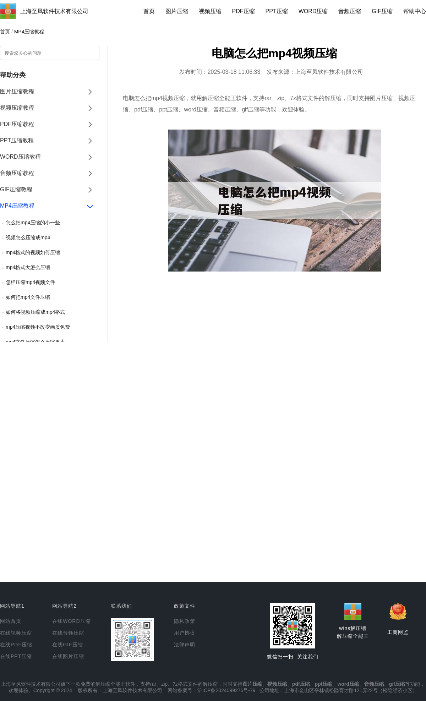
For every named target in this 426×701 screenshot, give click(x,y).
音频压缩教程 (17, 173)
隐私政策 (184, 621)
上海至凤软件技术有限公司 (54, 11)
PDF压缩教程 (17, 124)
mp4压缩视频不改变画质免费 (38, 327)
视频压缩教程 (17, 108)
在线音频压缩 (68, 633)
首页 (149, 11)
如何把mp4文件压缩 (28, 297)
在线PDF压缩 (16, 644)
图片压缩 (176, 11)
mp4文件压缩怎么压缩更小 (35, 342)
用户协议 (184, 633)
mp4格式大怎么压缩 (28, 267)
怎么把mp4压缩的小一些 (33, 222)
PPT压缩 (277, 11)
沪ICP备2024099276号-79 (226, 690)
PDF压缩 (243, 11)
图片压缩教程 (17, 91)
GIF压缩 (382, 11)
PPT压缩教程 (17, 140)
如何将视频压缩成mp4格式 (35, 312)
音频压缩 (349, 11)
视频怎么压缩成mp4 (28, 237)
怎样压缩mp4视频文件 (30, 282)
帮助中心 (414, 11)
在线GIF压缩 (67, 644)
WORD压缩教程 (20, 157)
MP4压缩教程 (29, 31)
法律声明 (184, 644)
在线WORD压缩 (71, 621)
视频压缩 (210, 11)
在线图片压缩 (68, 656)
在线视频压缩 (16, 633)
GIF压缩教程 (16, 189)
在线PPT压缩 (16, 656)
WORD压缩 (313, 11)
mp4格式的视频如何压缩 (33, 252)
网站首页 (10, 621)
